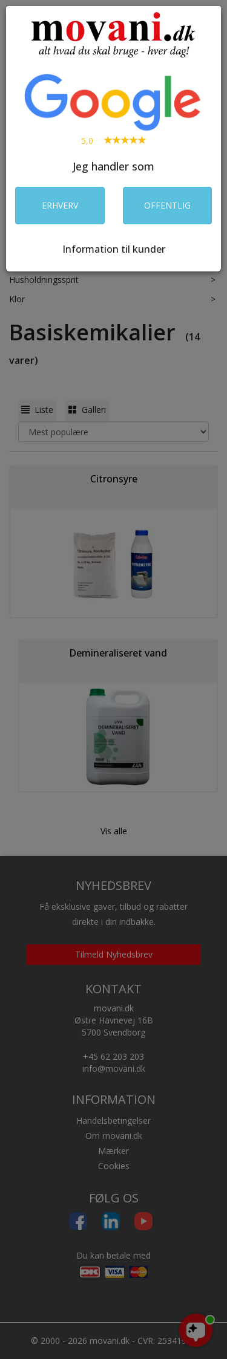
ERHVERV (60, 205)
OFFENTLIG (167, 205)
